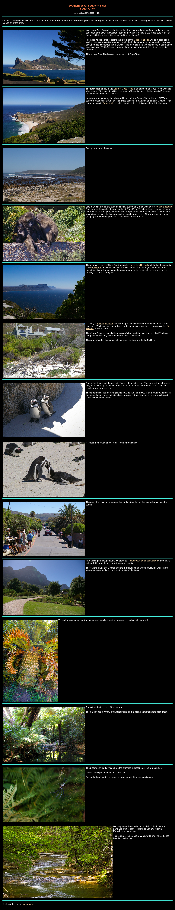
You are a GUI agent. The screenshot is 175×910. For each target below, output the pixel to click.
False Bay (97, 268)
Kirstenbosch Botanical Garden (143, 561)
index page (28, 904)
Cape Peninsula (141, 40)
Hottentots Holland (139, 265)
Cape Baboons (164, 207)
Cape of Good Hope (123, 89)
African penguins (105, 323)
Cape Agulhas (109, 103)
